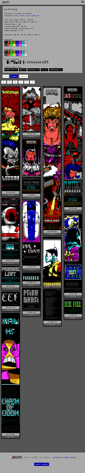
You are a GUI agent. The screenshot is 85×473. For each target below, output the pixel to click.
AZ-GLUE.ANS (31, 134)
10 (8, 42)
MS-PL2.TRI (73, 294)
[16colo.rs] (5, 2)
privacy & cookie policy (64, 457)
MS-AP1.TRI (73, 315)
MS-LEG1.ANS (10, 192)
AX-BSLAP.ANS (52, 231)
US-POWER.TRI (52, 322)
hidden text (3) (11, 69)
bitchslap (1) (34, 69)
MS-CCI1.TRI (10, 307)
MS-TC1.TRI (31, 267)
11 (25, 52)
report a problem (41, 464)
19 (6, 45)
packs (6, 76)
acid (27, 15)
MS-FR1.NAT (73, 208)
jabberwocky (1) (56, 69)
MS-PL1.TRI (10, 286)
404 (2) (23, 69)
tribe (16, 15)
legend (33, 15)
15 (25, 42)
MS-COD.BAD (10, 434)
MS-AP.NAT (31, 195)
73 (6, 52)
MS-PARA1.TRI (31, 282)
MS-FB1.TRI (31, 312)
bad (38, 15)
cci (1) (44, 69)
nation (22, 15)
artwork (14, 76)
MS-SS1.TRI (10, 260)
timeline (23, 76)
